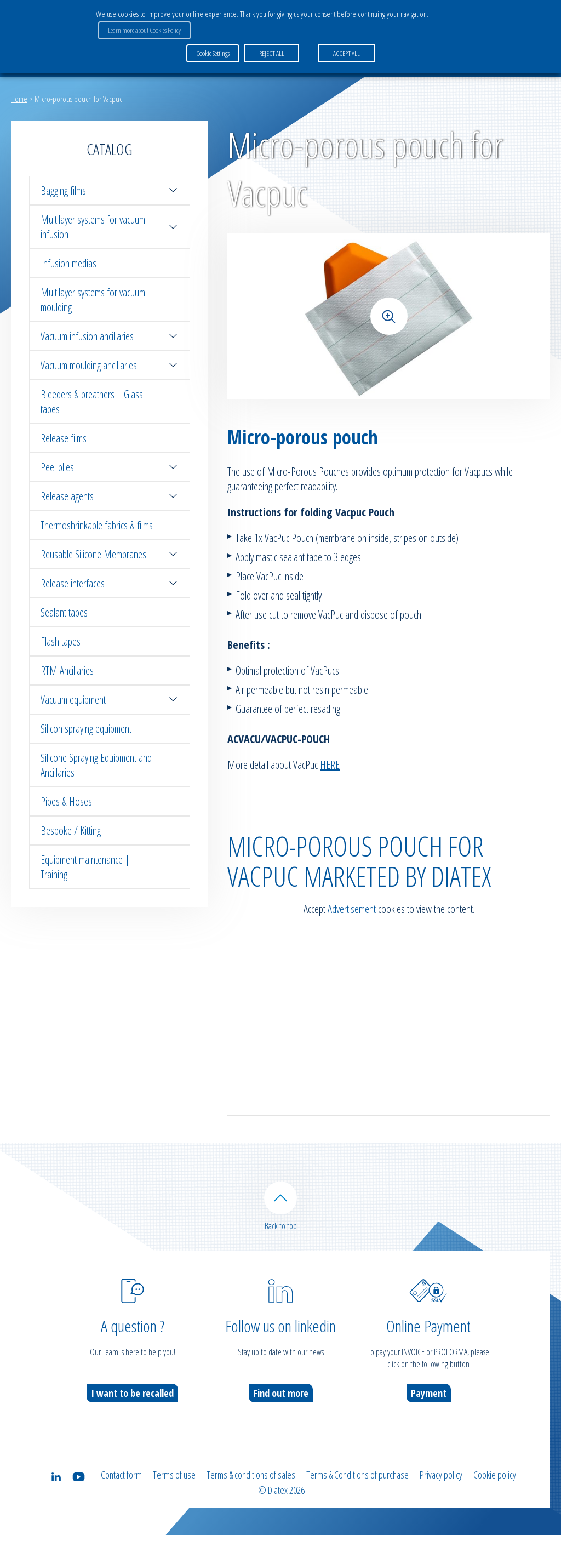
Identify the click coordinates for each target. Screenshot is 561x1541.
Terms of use (174, 1482)
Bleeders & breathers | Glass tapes (92, 401)
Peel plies (110, 467)
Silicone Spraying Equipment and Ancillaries (96, 765)
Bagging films (110, 190)
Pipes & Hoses (66, 801)
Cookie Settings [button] (213, 49)
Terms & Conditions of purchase (357, 1482)
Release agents (110, 496)
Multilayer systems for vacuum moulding (93, 300)
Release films (64, 438)
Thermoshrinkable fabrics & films (97, 525)
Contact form (121, 1482)
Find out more (280, 1401)
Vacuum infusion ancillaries (110, 336)
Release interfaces (110, 583)
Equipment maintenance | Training (85, 867)
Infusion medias (68, 263)
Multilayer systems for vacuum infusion (110, 227)
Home (19, 98)
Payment (428, 1401)
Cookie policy (494, 1482)
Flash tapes (61, 641)
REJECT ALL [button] (269, 49)
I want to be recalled (132, 1401)
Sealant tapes (64, 612)
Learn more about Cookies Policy (142, 28)
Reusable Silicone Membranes (110, 554)
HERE (330, 764)
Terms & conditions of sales (251, 1482)
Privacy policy (441, 1482)
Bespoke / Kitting (71, 830)
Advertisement (352, 908)
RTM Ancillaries (67, 670)
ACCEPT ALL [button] (344, 49)
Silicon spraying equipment (86, 728)
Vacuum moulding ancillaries (110, 365)
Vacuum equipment (110, 699)
